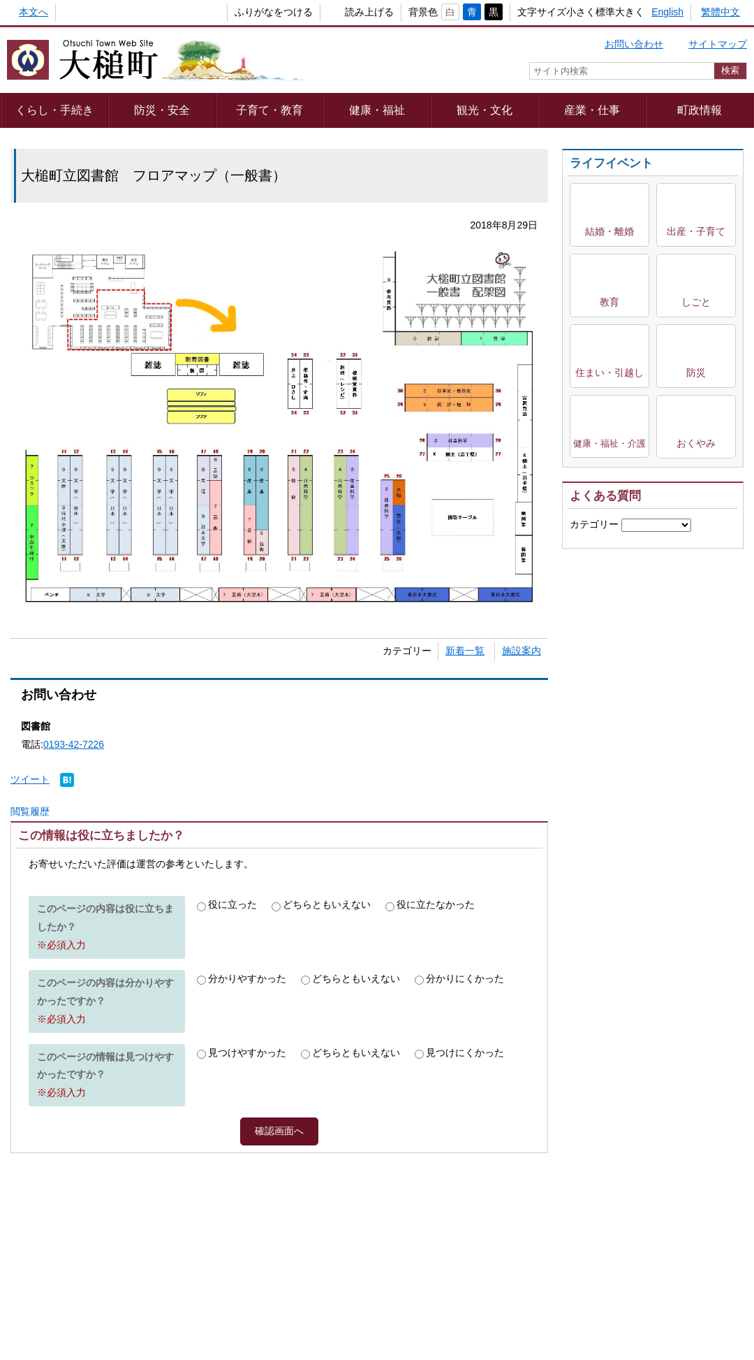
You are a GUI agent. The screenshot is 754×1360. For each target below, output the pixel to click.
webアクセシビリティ (487, 1251)
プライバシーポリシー (225, 1251)
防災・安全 (162, 109)
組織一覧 (367, 1288)
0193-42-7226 (73, 744)
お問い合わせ (634, 44)
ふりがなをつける (251, 11)
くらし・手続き (54, 109)
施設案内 (521, 650)
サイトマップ (717, 44)
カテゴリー (594, 524)
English (667, 11)
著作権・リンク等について (356, 1251)
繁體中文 (720, 11)
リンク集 (578, 1251)
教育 (609, 302)
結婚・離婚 (609, 231)
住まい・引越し (609, 372)
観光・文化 (484, 109)
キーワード (594, 549)
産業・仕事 (592, 109)
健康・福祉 (377, 109)
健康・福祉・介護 (609, 443)
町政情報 (699, 109)
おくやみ (696, 443)
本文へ (33, 11)
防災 (696, 372)
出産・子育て (696, 231)
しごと (696, 302)
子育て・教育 (269, 109)
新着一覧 (465, 650)
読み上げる (346, 11)
